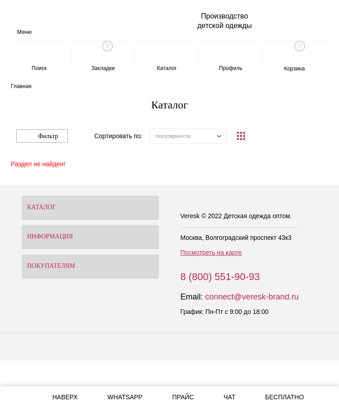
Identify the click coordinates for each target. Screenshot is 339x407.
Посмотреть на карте (211, 252)
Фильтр (42, 136)
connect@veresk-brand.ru (252, 296)
